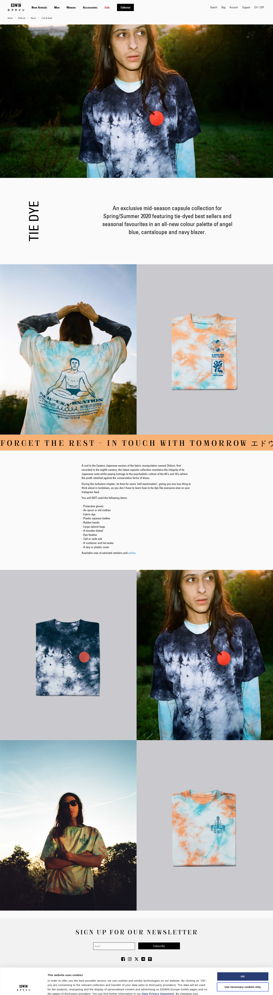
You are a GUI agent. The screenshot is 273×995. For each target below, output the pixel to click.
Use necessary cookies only (243, 961)
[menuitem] (39, 7)
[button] (259, 7)
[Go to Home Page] (16, 7)
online (132, 553)
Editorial (22, 17)
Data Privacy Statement (158, 968)
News (33, 17)
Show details (190, 987)
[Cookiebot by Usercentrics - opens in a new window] (23, 988)
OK (243, 951)
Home (10, 17)
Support (246, 7)
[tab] (117, 7)
